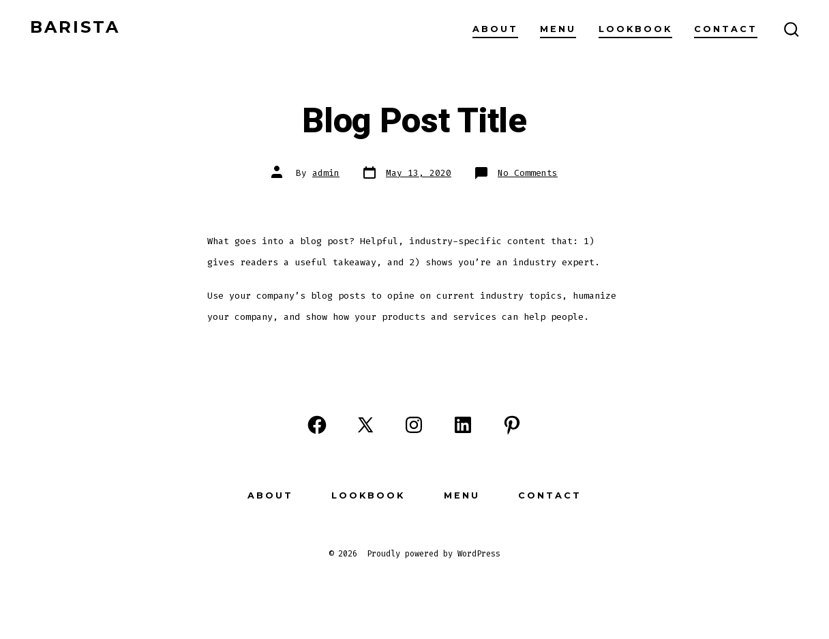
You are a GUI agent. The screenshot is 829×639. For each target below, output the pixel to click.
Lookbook (635, 29)
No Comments (528, 173)
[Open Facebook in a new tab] (317, 425)
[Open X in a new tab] (365, 425)
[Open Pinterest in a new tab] (512, 425)
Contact (725, 29)
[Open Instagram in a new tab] (414, 425)
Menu (558, 29)
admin (326, 173)
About (495, 29)
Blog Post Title (414, 121)
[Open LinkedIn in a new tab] (463, 425)
